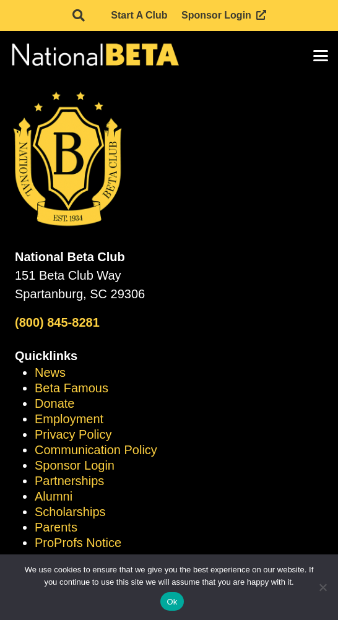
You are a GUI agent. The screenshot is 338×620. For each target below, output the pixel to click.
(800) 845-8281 (57, 322)
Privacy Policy (73, 434)
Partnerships (69, 481)
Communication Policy (96, 450)
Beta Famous (71, 388)
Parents (56, 527)
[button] (78, 15)
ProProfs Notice (78, 542)
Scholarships (70, 512)
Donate (55, 403)
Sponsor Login (75, 465)
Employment (69, 419)
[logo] (94, 55)
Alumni (53, 496)
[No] (322, 587)
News (50, 372)
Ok (172, 601)
